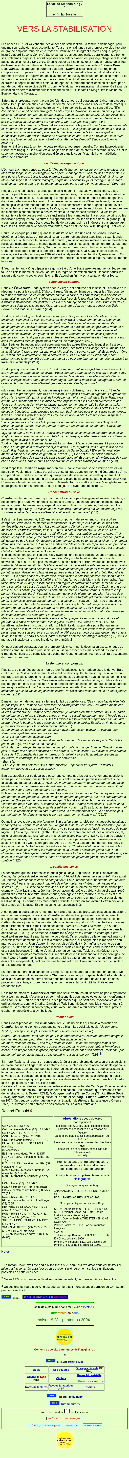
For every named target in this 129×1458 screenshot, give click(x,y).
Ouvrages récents (87, 1368)
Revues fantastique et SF (61, 1387)
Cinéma (61, 1378)
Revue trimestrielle (83, 1307)
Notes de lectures (36, 1387)
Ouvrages (33, 1376)
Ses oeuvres (61, 1369)
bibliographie (82, 1179)
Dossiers (89, 1387)
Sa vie (36, 1369)
